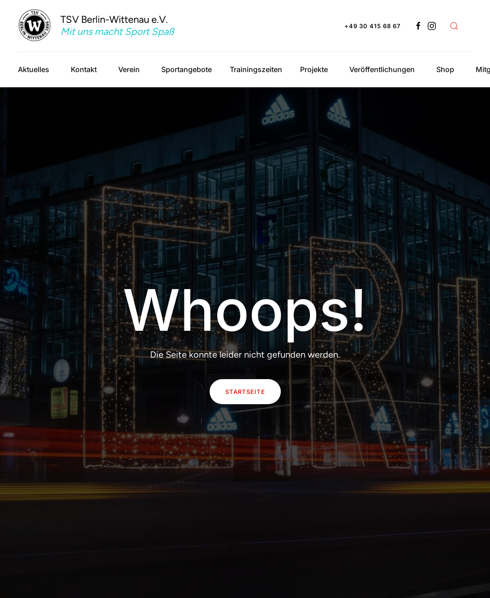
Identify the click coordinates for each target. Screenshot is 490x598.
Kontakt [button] (84, 69)
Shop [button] (445, 69)
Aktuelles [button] (33, 69)
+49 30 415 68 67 (372, 26)
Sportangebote (186, 69)
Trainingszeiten (256, 69)
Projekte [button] (314, 69)
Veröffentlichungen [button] (382, 69)
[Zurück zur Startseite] (106, 26)
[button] (454, 25)
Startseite (245, 391)
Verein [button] (129, 69)
